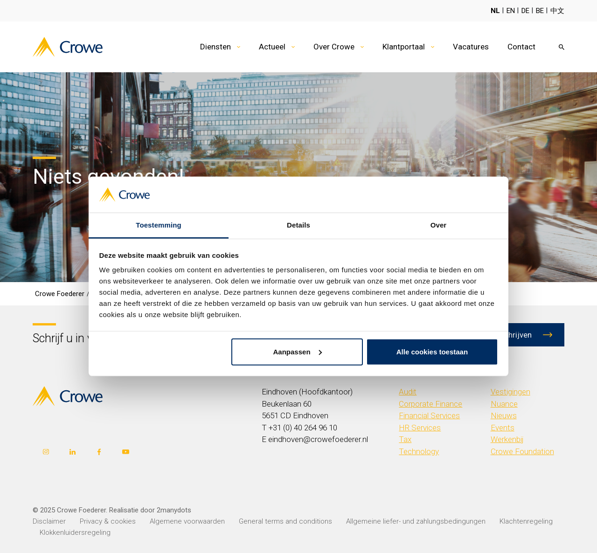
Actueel (272, 46)
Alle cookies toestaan (432, 352)
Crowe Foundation (522, 451)
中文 (557, 11)
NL (495, 11)
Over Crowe (333, 46)
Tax (405, 439)
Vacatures (471, 46)
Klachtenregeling (526, 521)
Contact (521, 46)
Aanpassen (297, 352)
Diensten (215, 46)
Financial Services (429, 415)
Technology (419, 451)
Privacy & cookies (108, 521)
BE (540, 11)
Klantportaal (403, 46)
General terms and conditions (285, 521)
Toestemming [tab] (158, 225)
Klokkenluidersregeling (75, 532)
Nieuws (504, 415)
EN (511, 11)
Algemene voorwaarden (187, 521)
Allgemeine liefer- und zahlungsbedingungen (416, 521)
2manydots (174, 510)
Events (502, 427)
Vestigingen (510, 391)
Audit (408, 391)
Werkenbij (507, 439)
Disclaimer (49, 521)
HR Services (420, 427)
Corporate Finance (430, 403)
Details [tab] (298, 225)
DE (525, 11)
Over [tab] (438, 225)
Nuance (504, 403)
